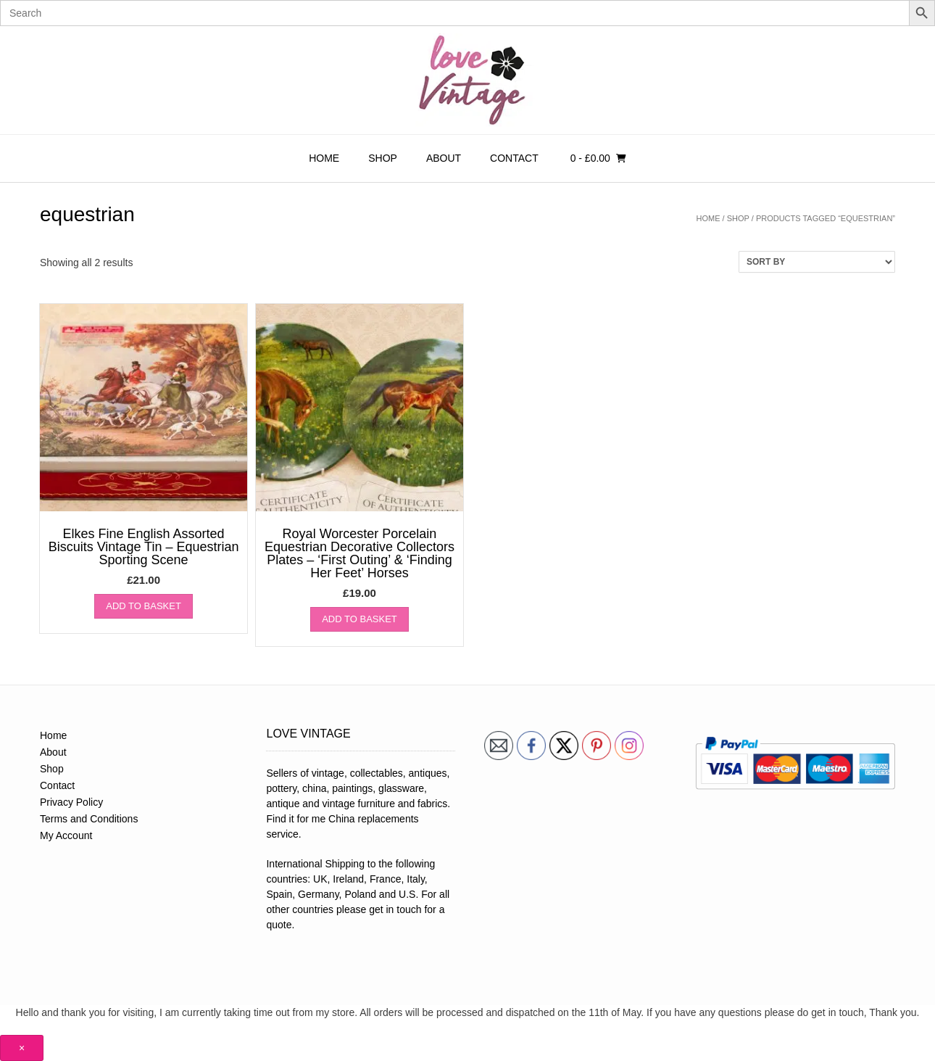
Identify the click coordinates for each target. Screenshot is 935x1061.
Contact (514, 158)
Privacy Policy (71, 802)
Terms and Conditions (89, 819)
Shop (382, 158)
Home (324, 158)
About (443, 158)
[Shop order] (817, 262)
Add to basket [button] (143, 605)
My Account (66, 835)
